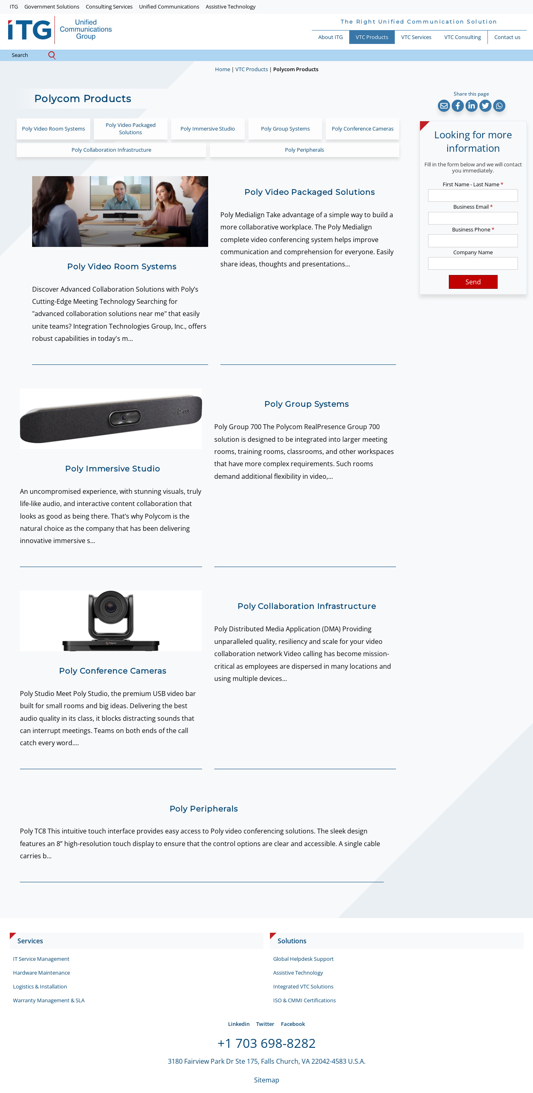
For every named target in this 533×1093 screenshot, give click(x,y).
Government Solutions (51, 6)
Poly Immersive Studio (208, 128)
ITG (14, 6)
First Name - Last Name (473, 184)
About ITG (330, 37)
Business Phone (473, 229)
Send (473, 281)
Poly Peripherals (304, 149)
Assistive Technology (231, 6)
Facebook (293, 1024)
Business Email (473, 206)
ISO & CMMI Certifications (304, 1000)
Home (222, 69)
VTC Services (416, 37)
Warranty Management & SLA (49, 1000)
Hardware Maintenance (41, 972)
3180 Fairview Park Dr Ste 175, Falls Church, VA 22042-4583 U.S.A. (266, 1061)
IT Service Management (41, 958)
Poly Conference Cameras (363, 128)
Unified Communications (169, 6)
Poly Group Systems (285, 128)
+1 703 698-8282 (267, 1043)
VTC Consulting (462, 37)
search (26, 55)
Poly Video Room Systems (53, 128)
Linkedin (239, 1024)
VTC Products (372, 37)
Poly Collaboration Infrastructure (111, 149)
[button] (444, 106)
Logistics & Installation (40, 986)
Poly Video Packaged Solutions (131, 128)
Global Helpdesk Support (303, 958)
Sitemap (266, 1080)
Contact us (507, 37)
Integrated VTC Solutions (303, 986)
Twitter (265, 1024)
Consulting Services (109, 6)
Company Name (473, 252)
